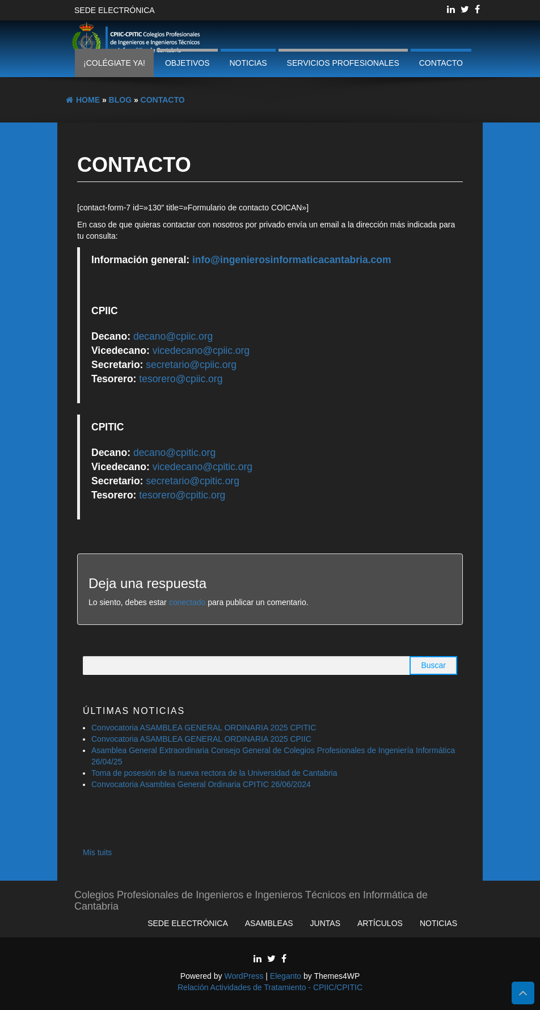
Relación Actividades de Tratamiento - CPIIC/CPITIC (270, 987)
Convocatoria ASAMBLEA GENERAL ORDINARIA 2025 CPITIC (203, 727)
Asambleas (269, 923)
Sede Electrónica (114, 10)
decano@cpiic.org (173, 336)
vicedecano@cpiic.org (201, 350)
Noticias (248, 62)
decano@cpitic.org (174, 452)
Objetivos (187, 62)
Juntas (325, 923)
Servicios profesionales (343, 62)
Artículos (380, 923)
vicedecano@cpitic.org (202, 466)
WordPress (243, 976)
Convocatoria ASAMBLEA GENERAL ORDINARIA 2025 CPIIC (201, 738)
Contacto (441, 62)
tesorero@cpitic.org (182, 495)
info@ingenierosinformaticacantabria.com (291, 259)
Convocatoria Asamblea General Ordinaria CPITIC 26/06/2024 (201, 784)
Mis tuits (97, 852)
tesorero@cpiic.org (180, 378)
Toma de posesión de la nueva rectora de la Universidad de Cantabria (215, 772)
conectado (187, 602)
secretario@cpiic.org (191, 364)
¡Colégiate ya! (114, 62)
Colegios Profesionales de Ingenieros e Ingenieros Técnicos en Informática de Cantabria (251, 899)
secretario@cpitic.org (192, 481)
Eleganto (285, 976)
